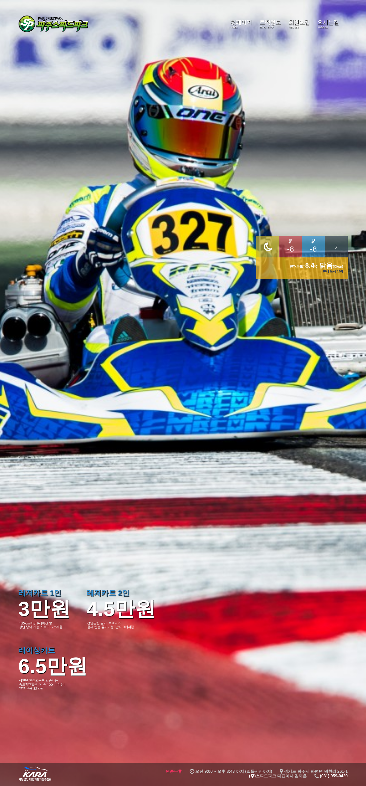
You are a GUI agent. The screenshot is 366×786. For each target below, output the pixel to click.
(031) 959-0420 (334, 776)
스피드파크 (53, 24)
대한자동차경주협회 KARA (35, 773)
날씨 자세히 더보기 (336, 246)
